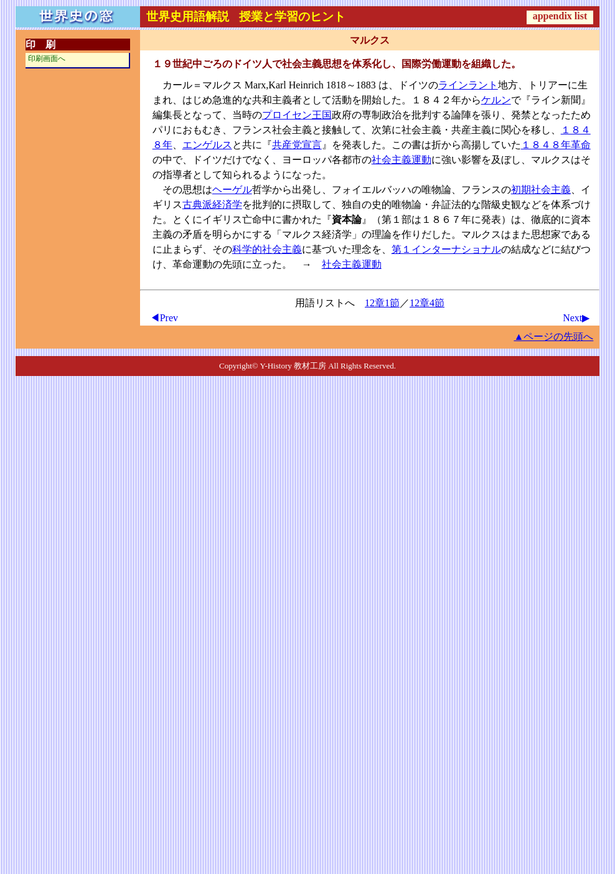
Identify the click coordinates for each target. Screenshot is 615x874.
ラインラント (468, 85)
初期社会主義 (541, 189)
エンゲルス (207, 144)
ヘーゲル (232, 189)
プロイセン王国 (297, 115)
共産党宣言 (297, 144)
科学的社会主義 (267, 249)
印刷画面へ (46, 58)
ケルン (496, 100)
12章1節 (382, 303)
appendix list (560, 16)
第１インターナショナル (446, 249)
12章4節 (427, 303)
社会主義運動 (401, 159)
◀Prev (164, 317)
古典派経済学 (212, 204)
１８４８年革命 (556, 144)
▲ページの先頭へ (553, 336)
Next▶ (576, 317)
